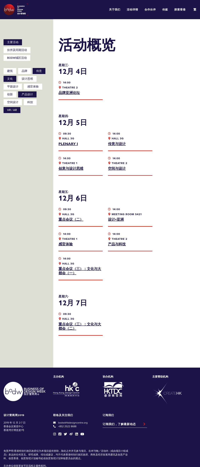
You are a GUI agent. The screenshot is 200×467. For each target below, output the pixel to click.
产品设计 (27, 94)
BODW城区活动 (17, 58)
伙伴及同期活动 (17, 50)
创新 (10, 94)
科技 (30, 102)
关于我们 (114, 9)
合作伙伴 (150, 9)
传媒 (165, 9)
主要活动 (12, 42)
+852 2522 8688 (67, 401)
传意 (39, 71)
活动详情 (132, 9)
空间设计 (12, 102)
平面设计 (12, 86)
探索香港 (180, 9)
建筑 (10, 71)
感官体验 (33, 86)
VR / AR (12, 110)
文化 (10, 79)
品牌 (24, 71)
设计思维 (27, 79)
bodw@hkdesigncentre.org (73, 398)
